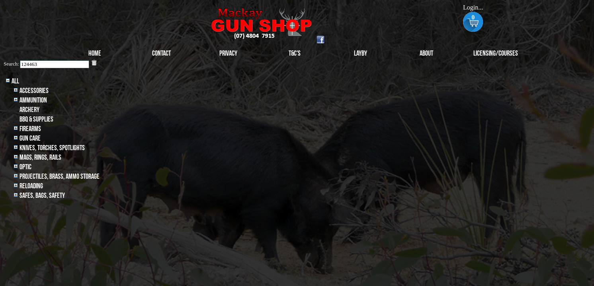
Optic (25, 167)
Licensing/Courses (495, 53)
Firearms (30, 129)
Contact (161, 53)
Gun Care (30, 138)
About (426, 53)
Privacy (228, 53)
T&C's (295, 53)
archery (29, 110)
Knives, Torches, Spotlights (52, 148)
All (15, 81)
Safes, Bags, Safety (42, 195)
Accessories (34, 91)
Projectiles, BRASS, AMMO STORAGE (60, 176)
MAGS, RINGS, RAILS (40, 157)
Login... (473, 7)
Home (94, 53)
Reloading (31, 186)
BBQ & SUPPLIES (36, 119)
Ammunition (33, 100)
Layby (360, 53)
